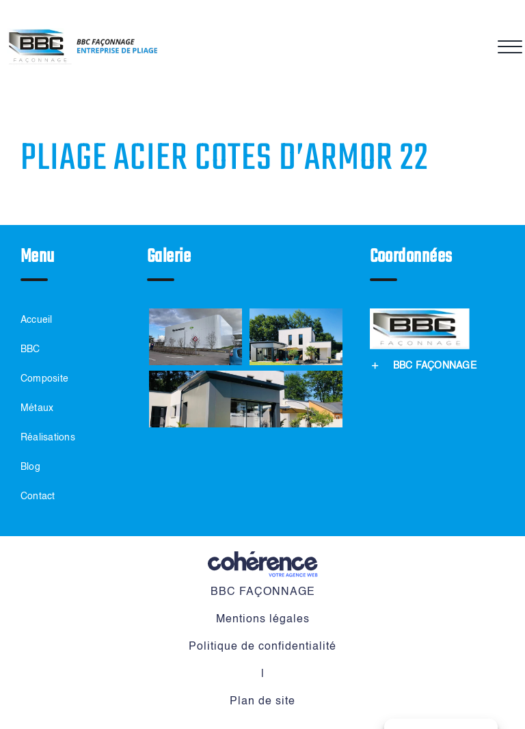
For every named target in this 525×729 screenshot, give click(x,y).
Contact (38, 496)
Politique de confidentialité (262, 646)
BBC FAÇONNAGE (263, 592)
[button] (423, 365)
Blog (30, 467)
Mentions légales (263, 619)
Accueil (37, 320)
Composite (44, 379)
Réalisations (48, 437)
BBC (30, 349)
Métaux (37, 408)
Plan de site (262, 701)
